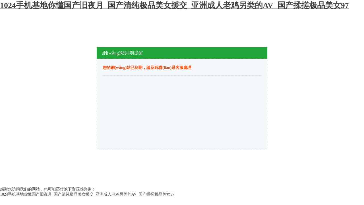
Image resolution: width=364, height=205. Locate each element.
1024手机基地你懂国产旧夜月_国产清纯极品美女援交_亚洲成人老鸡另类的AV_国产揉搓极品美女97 (174, 5)
